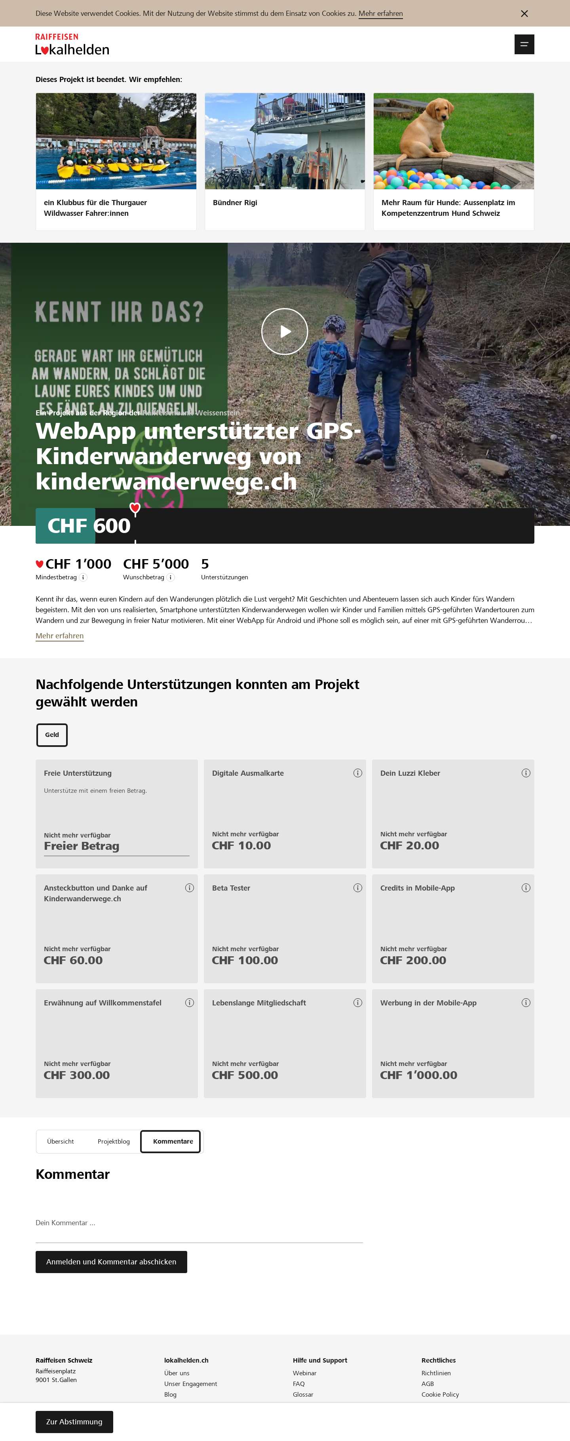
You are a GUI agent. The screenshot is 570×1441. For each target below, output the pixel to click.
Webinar (305, 1376)
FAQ (299, 1386)
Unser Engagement (190, 1386)
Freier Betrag (82, 847)
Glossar (303, 1397)
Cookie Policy (440, 1397)
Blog (170, 1397)
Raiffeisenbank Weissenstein (191, 413)
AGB (428, 1386)
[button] (524, 44)
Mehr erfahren (381, 13)
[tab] (52, 735)
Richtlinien (436, 1376)
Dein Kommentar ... (65, 1226)
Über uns (177, 1376)
